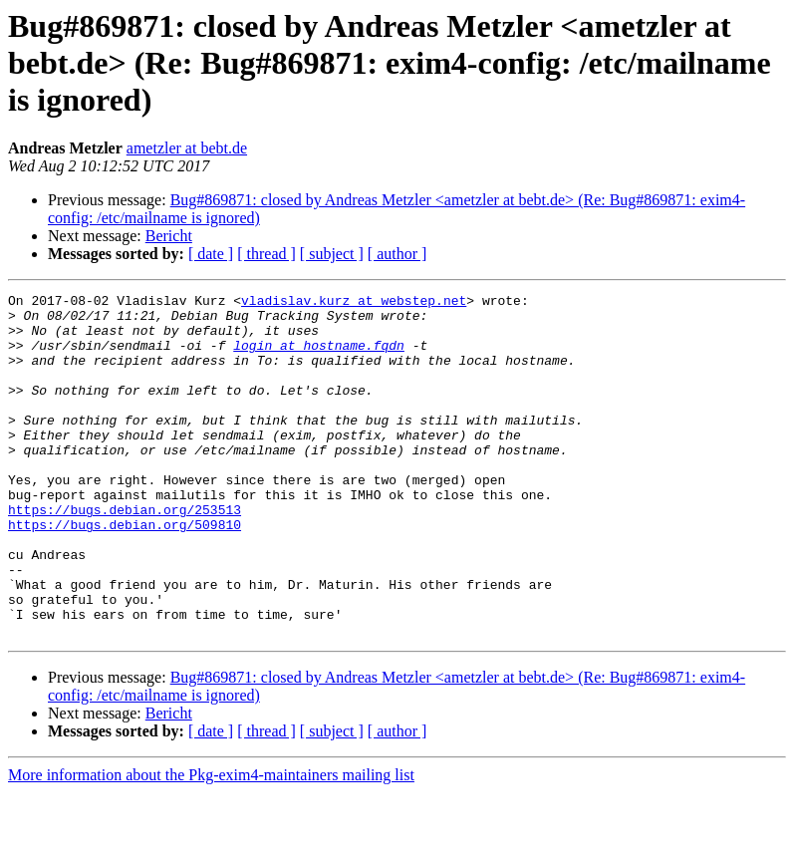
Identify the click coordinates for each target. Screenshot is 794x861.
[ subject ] (332, 253)
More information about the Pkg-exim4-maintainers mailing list (211, 843)
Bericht (168, 235)
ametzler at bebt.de (187, 148)
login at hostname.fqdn (318, 357)
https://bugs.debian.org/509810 (124, 572)
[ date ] (210, 253)
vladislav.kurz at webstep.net (353, 303)
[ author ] (397, 253)
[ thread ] (266, 253)
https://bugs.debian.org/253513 (124, 554)
